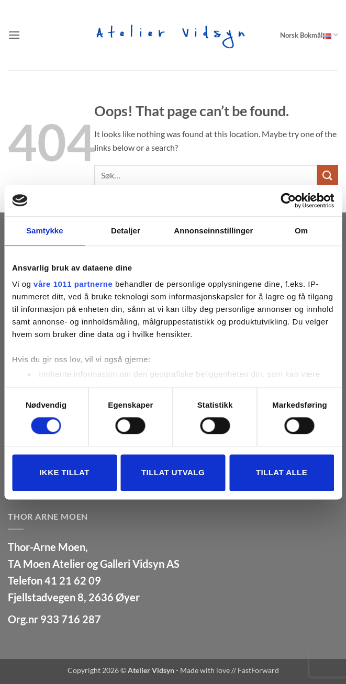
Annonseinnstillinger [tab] (213, 230)
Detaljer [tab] (125, 230)
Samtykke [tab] (44, 230)
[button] (14, 35)
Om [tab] (301, 230)
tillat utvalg (173, 472)
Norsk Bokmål (309, 35)
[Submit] (327, 175)
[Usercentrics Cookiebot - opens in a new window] (288, 200)
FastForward (258, 670)
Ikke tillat (64, 472)
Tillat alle (281, 472)
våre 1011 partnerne (73, 283)
